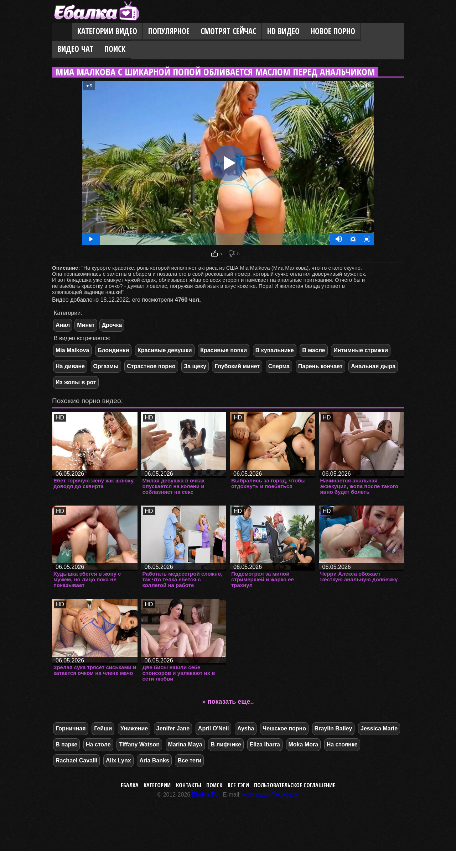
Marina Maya (185, 744)
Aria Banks (154, 760)
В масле (313, 350)
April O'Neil (213, 728)
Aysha (245, 728)
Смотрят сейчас (228, 31)
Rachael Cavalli (76, 760)
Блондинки (113, 350)
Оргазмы (106, 366)
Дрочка (112, 325)
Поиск (114, 48)
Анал (63, 325)
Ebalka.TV (205, 795)
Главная (62, 32)
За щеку (195, 366)
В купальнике (274, 350)
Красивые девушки (165, 350)
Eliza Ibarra (265, 744)
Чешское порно (284, 728)
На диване (70, 366)
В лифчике (226, 744)
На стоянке (342, 744)
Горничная (71, 728)
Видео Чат (75, 48)
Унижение (134, 728)
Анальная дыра (373, 366)
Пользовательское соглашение (294, 785)
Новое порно (333, 31)
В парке (66, 744)
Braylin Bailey (333, 728)
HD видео (283, 31)
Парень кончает (320, 366)
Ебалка (130, 785)
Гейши (103, 728)
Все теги (189, 760)
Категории (157, 785)
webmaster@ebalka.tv (270, 795)
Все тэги (238, 785)
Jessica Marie (379, 728)
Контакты (188, 785)
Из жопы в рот (76, 382)
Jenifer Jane (173, 728)
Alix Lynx (118, 760)
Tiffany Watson (139, 744)
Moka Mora (303, 744)
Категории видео (107, 31)
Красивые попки (223, 350)
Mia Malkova (72, 350)
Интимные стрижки (360, 350)
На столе (98, 744)
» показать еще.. (228, 701)
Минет (85, 325)
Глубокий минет (237, 366)
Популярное (169, 31)
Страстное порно (151, 366)
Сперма (279, 366)
